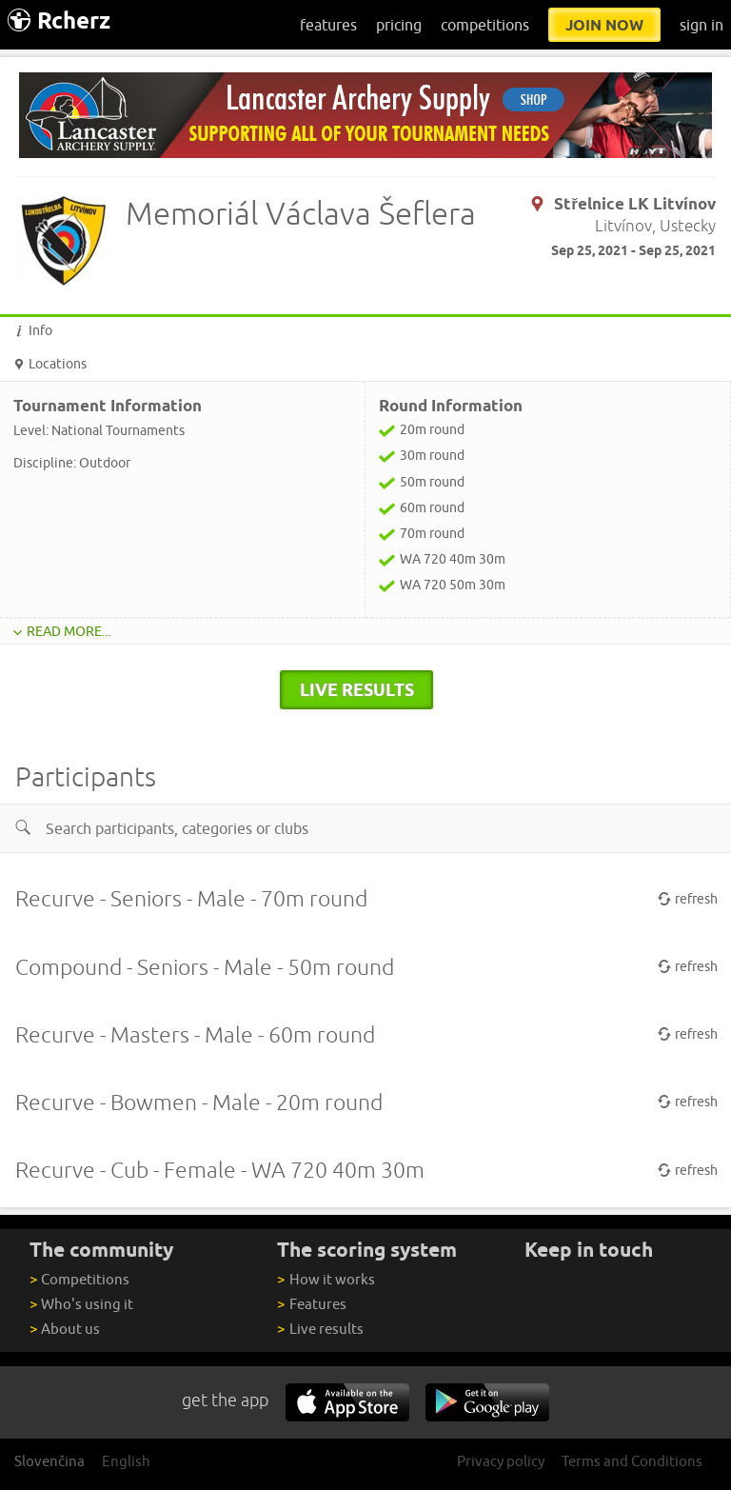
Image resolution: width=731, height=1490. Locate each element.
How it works (325, 1279)
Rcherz (59, 20)
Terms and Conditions (632, 1461)
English (126, 1461)
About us (65, 1329)
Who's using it (81, 1304)
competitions (485, 24)
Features (311, 1304)
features (328, 24)
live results (357, 689)
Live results (320, 1329)
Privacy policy (500, 1461)
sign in (701, 24)
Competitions (79, 1279)
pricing (399, 24)
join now (604, 24)
